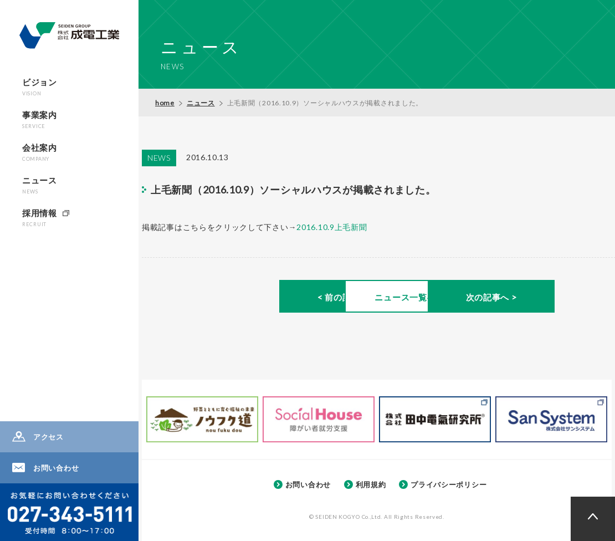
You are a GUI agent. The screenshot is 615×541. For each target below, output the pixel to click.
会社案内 (39, 152)
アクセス (48, 436)
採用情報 (39, 217)
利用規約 (371, 484)
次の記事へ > (526, 298)
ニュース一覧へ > (380, 298)
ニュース (39, 185)
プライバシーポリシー (448, 484)
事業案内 (39, 119)
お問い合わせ (56, 467)
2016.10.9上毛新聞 (331, 227)
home (165, 103)
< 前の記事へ (233, 298)
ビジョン (39, 86)
